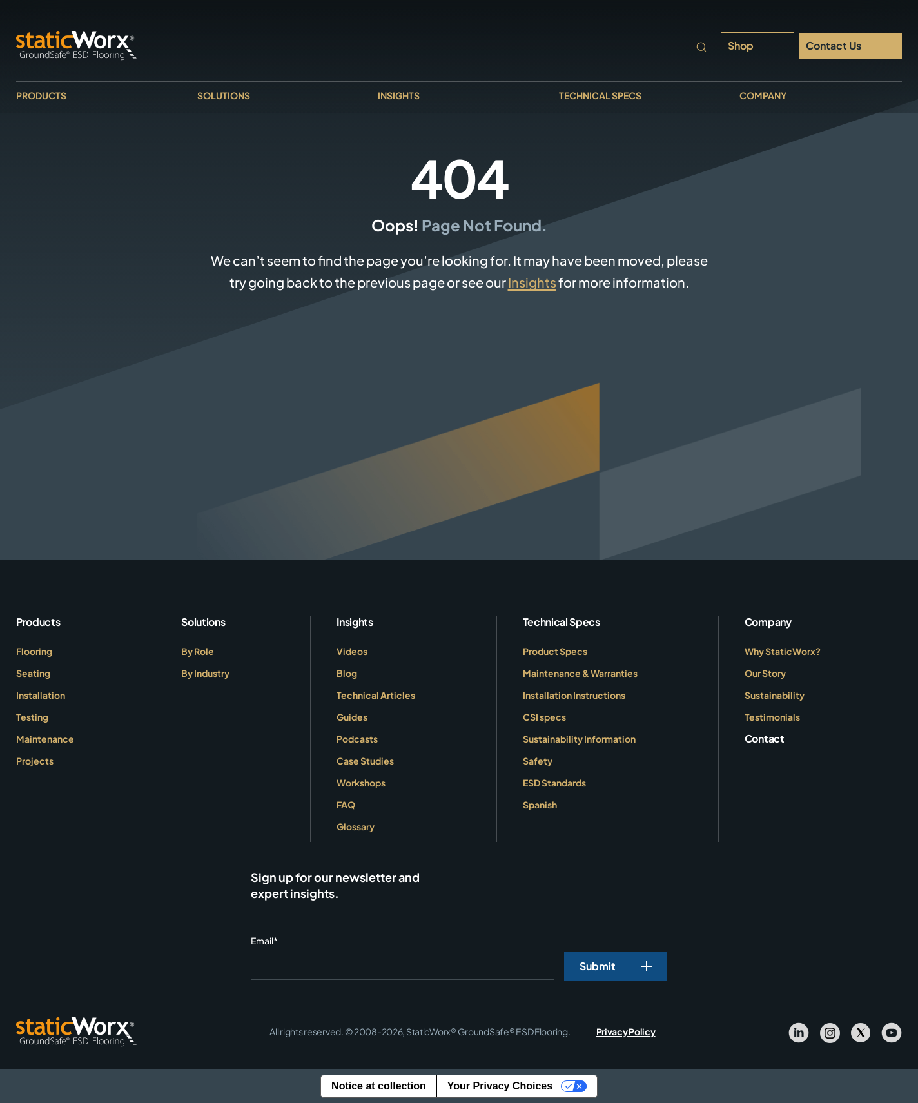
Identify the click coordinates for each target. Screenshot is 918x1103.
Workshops (361, 782)
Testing (32, 717)
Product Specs (555, 651)
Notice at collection (378, 1085)
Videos (352, 651)
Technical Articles (376, 695)
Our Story (765, 673)
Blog (347, 673)
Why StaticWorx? (783, 651)
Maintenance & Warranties (580, 673)
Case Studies (365, 760)
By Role (197, 651)
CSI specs (544, 717)
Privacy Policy (626, 1031)
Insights (399, 95)
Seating (33, 673)
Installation (40, 695)
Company (762, 95)
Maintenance (45, 739)
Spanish (540, 804)
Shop (741, 45)
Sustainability (775, 695)
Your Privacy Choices (499, 1085)
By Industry (205, 673)
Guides (352, 717)
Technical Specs (600, 95)
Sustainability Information (579, 739)
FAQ (346, 804)
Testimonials (772, 717)
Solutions (223, 95)
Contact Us (833, 45)
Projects (35, 760)
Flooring (34, 651)
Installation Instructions (574, 695)
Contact (765, 738)
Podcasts (357, 739)
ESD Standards (554, 782)
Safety (537, 760)
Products (41, 95)
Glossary (356, 826)
